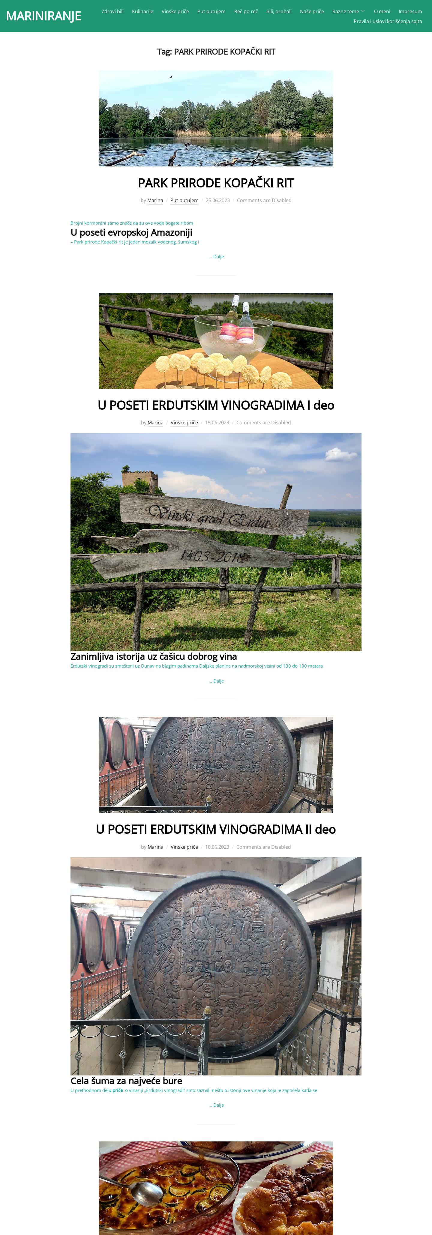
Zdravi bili (113, 12)
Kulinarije (142, 12)
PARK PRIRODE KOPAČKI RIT (216, 183)
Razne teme (349, 12)
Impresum (410, 12)
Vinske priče (175, 12)
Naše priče (312, 12)
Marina (155, 201)
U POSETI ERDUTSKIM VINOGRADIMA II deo (215, 830)
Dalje (218, 258)
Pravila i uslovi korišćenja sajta (388, 22)
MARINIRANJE (46, 16)
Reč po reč (246, 12)
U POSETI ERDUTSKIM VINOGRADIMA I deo (215, 405)
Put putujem (211, 12)
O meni (382, 12)
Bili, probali (279, 12)
